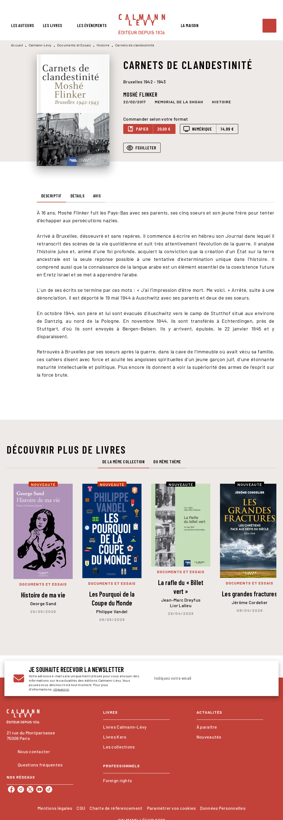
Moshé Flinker (140, 94)
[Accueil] (142, 24)
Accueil (17, 45)
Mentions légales (55, 808)
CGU (81, 808)
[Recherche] (269, 26)
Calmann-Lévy (40, 45)
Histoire (103, 45)
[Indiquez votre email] (203, 678)
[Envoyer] (263, 678)
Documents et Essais (74, 45)
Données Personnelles (222, 808)
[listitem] (11, 789)
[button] (179, 101)
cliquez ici (61, 689)
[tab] (22, 25)
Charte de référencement (116, 808)
